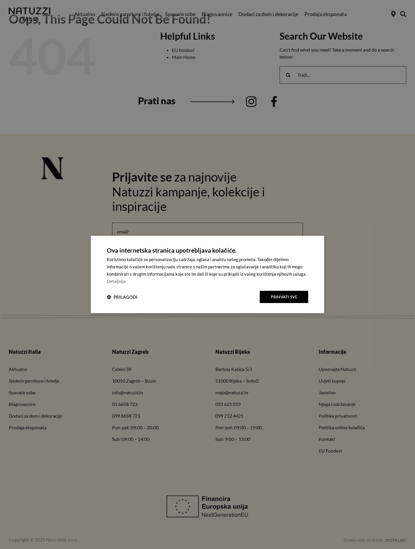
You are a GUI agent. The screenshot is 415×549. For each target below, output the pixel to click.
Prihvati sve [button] (283, 296)
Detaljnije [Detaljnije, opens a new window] (116, 281)
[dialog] (207, 274)
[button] (122, 297)
